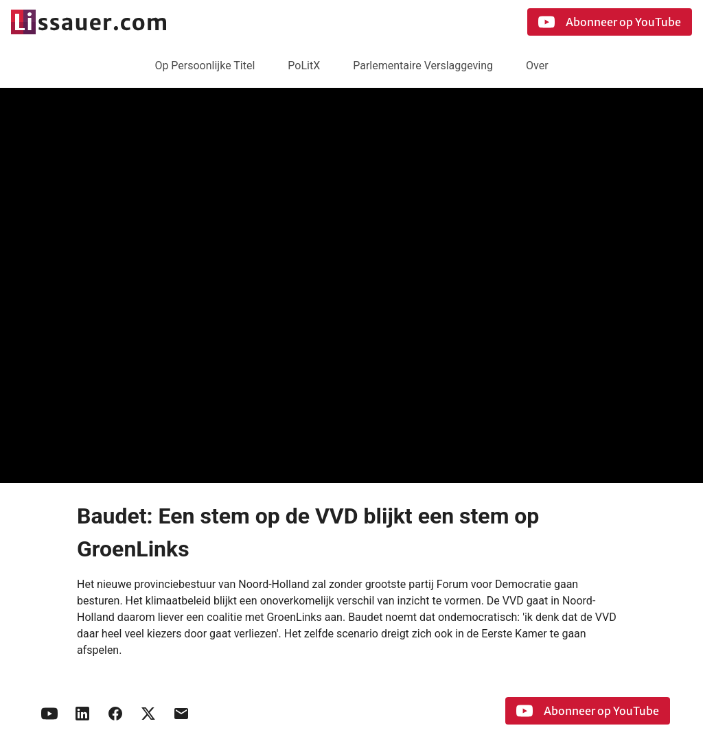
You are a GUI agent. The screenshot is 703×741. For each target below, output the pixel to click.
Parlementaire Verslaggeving (423, 65)
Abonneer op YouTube (609, 22)
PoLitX (304, 65)
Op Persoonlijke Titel (204, 65)
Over (537, 65)
